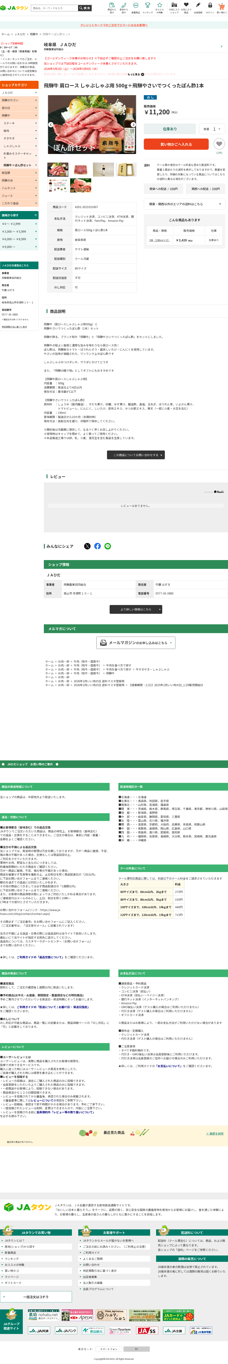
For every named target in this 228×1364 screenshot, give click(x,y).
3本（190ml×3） (159, 240)
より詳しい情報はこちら (135, 609)
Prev (50, 124)
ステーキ (9, 123)
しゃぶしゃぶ (12, 146)
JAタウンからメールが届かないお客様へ (108, 1240)
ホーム (5, 34)
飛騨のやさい (10, 100)
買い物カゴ (12, 1270)
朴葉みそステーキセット (18, 155)
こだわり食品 (10, 203)
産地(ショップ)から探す (20, 1246)
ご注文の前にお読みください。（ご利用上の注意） (115, 1246)
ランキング (12, 1259)
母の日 (6, 108)
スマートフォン (108, 1349)
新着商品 (10, 1252)
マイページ (12, 1277)
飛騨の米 (7, 180)
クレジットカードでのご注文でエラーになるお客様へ (114, 25)
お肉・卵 (63, 661)
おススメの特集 (14, 1265)
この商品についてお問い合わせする (135, 455)
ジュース (7, 195)
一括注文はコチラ (36, 1296)
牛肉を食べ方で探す (118, 665)
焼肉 (6, 131)
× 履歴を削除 (215, 1133)
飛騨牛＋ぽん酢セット (57, 34)
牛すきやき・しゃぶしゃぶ (152, 669)
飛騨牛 (34, 34)
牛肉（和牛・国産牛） (88, 661)
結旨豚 (6, 172)
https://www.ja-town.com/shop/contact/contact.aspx (30, 912)
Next (133, 124)
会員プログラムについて (98, 1289)
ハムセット (9, 188)
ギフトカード (13, 1283)
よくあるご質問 (93, 1259)
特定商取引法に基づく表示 (14, 326)
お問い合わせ (91, 1265)
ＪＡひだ (19, 34)
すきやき (9, 138)
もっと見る (134, 74)
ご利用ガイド (91, 1252)
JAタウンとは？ (15, 1240)
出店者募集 (90, 1277)
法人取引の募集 (93, 1283)
